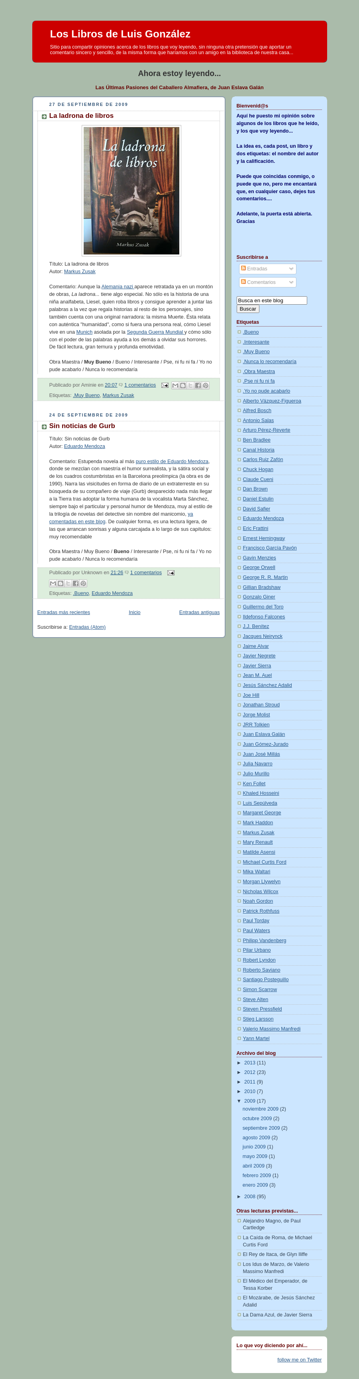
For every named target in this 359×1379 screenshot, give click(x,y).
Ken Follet (254, 783)
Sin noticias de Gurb (82, 426)
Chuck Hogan (258, 469)
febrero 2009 (258, 1175)
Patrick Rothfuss (261, 911)
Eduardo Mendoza (84, 446)
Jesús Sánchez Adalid (267, 685)
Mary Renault (258, 842)
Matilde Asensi (259, 852)
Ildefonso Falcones (264, 617)
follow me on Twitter (299, 1360)
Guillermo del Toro (263, 607)
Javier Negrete (259, 656)
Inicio (134, 612)
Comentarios (258, 282)
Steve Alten (256, 999)
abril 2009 (254, 1166)
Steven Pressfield (262, 1009)
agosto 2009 (257, 1137)
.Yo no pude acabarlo (266, 391)
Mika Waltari (257, 871)
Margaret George (262, 813)
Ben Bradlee (257, 440)
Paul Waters (256, 930)
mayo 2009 (256, 1156)
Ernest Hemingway (264, 538)
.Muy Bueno (86, 395)
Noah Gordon (258, 901)
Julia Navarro (258, 764)
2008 (250, 1196)
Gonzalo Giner (259, 597)
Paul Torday (256, 920)
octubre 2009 (258, 1118)
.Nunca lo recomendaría (270, 361)
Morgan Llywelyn (262, 881)
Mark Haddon (258, 822)
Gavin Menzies (259, 558)
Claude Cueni (258, 479)
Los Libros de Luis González (120, 34)
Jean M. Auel (257, 675)
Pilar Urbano (257, 950)
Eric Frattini (256, 528)
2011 (250, 1082)
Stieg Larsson (258, 1019)
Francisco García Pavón (270, 548)
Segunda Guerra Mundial (155, 332)
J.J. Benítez (256, 626)
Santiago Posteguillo (266, 979)
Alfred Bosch (257, 410)
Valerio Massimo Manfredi (272, 1029)
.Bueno (81, 593)
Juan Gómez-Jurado (265, 744)
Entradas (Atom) (87, 627)
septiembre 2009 (262, 1128)
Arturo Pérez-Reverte (266, 430)
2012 (250, 1072)
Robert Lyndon (259, 960)
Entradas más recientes (63, 612)
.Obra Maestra (259, 371)
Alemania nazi (118, 286)
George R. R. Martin (265, 577)
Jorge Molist (256, 715)
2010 (250, 1091)
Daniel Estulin (258, 499)
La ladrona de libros (81, 115)
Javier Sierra (257, 666)
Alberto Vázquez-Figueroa (272, 401)
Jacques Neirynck (263, 636)
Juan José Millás (261, 754)
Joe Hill (251, 695)
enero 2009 (256, 1185)
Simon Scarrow (260, 989)
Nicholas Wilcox (261, 891)
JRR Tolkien (256, 725)
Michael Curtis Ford (264, 862)
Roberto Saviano (262, 970)
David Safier (257, 509)
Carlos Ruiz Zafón (263, 459)
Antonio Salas (258, 420)
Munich (85, 332)
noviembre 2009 (261, 1109)
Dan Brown (255, 489)
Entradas (254, 269)
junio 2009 (255, 1147)
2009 (250, 1101)
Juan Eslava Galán (264, 734)
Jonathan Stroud (261, 705)
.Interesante (256, 342)
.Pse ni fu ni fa (259, 381)
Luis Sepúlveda (260, 803)
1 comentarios (140, 385)
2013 (250, 1063)
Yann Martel (256, 1038)
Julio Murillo (256, 774)
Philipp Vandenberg (264, 940)
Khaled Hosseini (261, 793)
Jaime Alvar (256, 646)
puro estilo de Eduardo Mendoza (172, 461)
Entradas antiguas (199, 612)
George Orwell (259, 567)
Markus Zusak (80, 271)
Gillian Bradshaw (262, 587)
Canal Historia (259, 450)
